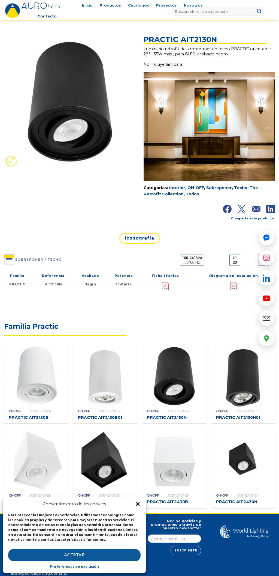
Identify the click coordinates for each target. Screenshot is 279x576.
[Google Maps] (266, 338)
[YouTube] (266, 298)
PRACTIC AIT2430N (236, 501)
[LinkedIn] (266, 278)
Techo (240, 187)
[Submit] (259, 11)
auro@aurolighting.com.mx (38, 573)
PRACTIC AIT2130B (28, 417)
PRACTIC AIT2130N (167, 417)
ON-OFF (195, 187)
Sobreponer (219, 187)
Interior (177, 187)
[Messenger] (266, 237)
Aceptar (74, 554)
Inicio (87, 5)
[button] (138, 504)
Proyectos (166, 5)
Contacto (47, 16)
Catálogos (138, 5)
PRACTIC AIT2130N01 (238, 417)
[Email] (266, 318)
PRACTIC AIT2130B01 (100, 417)
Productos (110, 5)
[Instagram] (266, 257)
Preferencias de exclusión (74, 567)
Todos (192, 194)
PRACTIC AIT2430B (167, 501)
